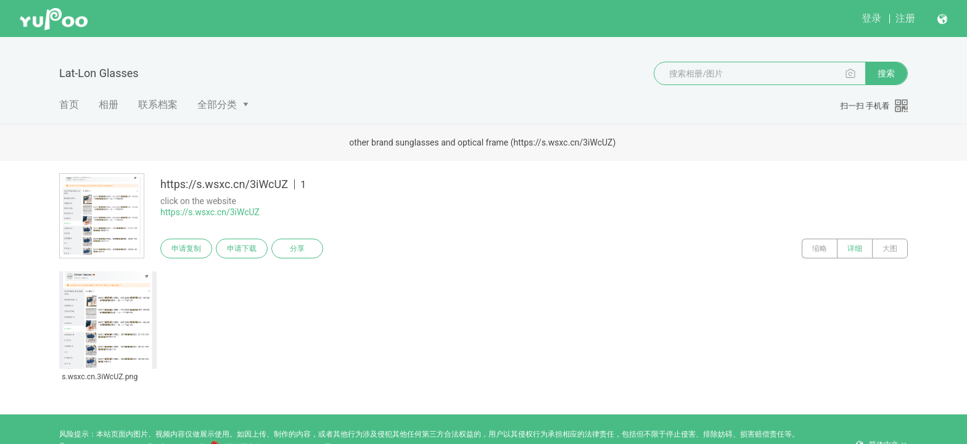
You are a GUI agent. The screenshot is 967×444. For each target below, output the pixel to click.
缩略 (819, 248)
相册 (108, 104)
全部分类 (217, 104)
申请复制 (186, 248)
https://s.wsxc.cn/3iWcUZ (210, 212)
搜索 (886, 73)
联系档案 (158, 104)
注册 (905, 18)
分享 (297, 248)
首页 (69, 104)
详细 (854, 248)
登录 (871, 18)
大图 (890, 248)
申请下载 (242, 248)
